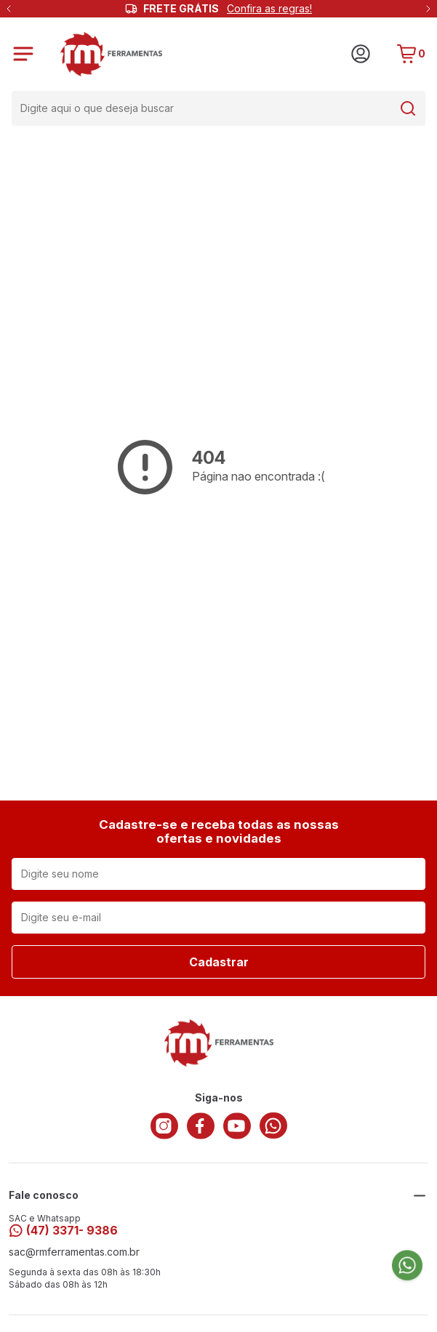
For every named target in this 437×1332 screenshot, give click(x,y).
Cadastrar (219, 962)
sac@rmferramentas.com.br (74, 1252)
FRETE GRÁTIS (227, 9)
